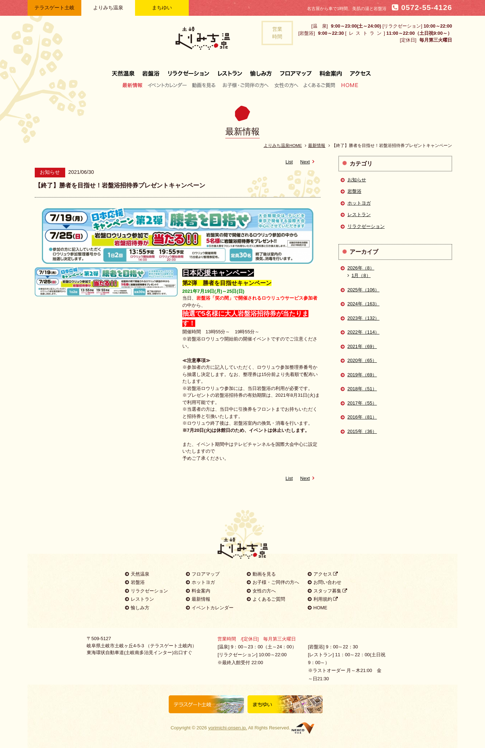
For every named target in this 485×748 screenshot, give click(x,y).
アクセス (358, 70)
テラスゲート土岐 (54, 7)
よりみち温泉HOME (283, 145)
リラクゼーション (188, 70)
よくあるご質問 (319, 85)
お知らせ (356, 179)
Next (308, 162)
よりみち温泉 (108, 7)
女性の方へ (286, 85)
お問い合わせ (324, 582)
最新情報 (134, 85)
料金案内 (330, 70)
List (289, 162)
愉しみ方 (261, 70)
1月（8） (359, 275)
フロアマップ (296, 70)
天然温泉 (125, 70)
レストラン (229, 70)
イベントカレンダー (167, 85)
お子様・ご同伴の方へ (246, 85)
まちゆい (162, 7)
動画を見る (204, 85)
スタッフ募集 (327, 591)
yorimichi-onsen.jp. (227, 727)
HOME (348, 85)
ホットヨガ (359, 203)
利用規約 (323, 599)
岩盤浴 (151, 70)
